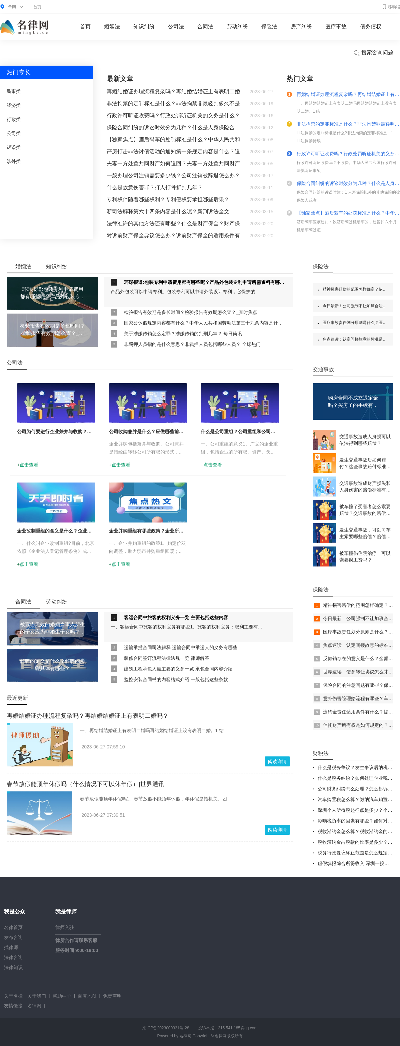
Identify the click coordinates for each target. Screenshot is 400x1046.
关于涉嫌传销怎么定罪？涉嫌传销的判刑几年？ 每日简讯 (183, 333)
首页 (37, 7)
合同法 (205, 26)
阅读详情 (277, 761)
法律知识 (13, 967)
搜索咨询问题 (373, 53)
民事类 (14, 91)
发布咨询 (13, 937)
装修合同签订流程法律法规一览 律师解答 (166, 658)
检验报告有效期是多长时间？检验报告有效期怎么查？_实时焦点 (190, 312)
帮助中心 (62, 996)
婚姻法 (112, 26)
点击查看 (29, 465)
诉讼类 (14, 147)
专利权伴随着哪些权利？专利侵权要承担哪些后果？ (168, 199)
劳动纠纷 (237, 26)
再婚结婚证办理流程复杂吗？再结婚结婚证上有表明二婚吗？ (88, 715)
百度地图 (87, 996)
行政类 (14, 119)
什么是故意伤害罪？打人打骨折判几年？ (155, 187)
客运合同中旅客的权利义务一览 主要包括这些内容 (176, 617)
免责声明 (112, 996)
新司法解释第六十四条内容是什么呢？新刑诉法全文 (168, 211)
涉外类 (14, 161)
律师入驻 (64, 927)
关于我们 (36, 996)
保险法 (269, 26)
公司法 (176, 26)
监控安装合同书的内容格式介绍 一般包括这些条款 (176, 679)
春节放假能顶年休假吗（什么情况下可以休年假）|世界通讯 (85, 784)
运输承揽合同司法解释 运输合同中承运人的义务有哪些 (180, 647)
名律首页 (13, 927)
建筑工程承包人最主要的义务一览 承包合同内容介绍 (178, 668)
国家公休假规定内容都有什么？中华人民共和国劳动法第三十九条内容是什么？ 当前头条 (205, 323)
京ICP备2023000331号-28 (165, 1028)
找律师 (11, 947)
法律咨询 (13, 957)
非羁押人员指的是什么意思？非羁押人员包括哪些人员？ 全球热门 (192, 344)
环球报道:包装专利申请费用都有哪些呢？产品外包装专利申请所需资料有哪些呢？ (205, 282)
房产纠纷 (301, 26)
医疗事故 (336, 26)
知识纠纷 (144, 26)
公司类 (14, 133)
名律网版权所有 (229, 1036)
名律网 (34, 1005)
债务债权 (370, 26)
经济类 (14, 105)
